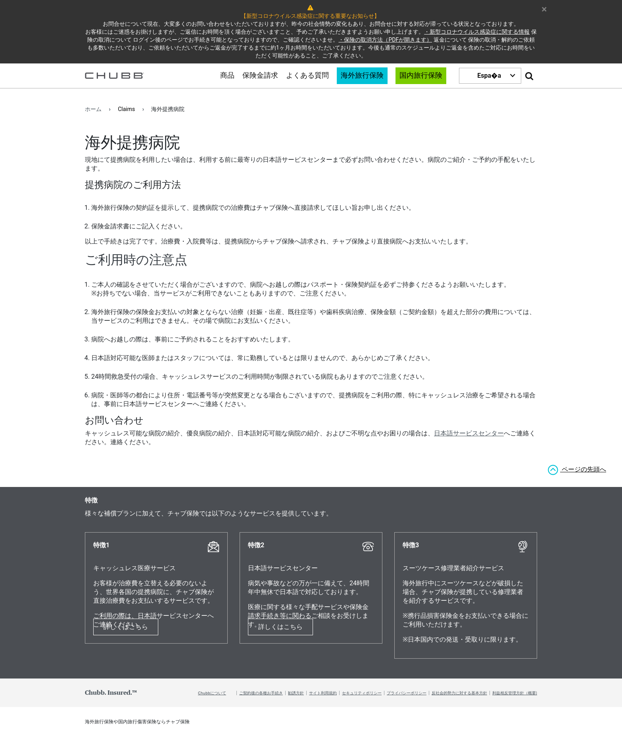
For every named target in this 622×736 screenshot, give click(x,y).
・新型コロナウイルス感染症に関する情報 (477, 32)
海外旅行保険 (362, 75)
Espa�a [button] (489, 75)
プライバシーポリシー (406, 693)
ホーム (93, 109)
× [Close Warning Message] (544, 8)
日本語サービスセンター (469, 433)
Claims (126, 109)
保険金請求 (260, 75)
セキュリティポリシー (362, 693)
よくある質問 (307, 75)
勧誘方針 (296, 693)
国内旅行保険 (420, 75)
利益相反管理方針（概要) (514, 693)
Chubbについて (212, 693)
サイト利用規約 (323, 693)
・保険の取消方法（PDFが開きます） (385, 39)
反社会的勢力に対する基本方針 (459, 693)
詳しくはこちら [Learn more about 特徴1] (126, 626)
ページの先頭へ (583, 469)
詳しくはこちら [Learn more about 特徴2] (280, 626)
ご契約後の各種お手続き (261, 693)
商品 (227, 75)
